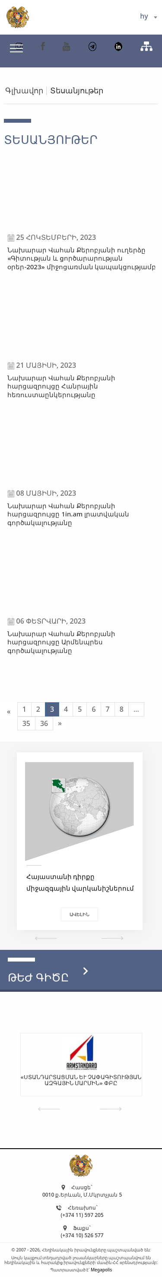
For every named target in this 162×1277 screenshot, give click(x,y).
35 (26, 723)
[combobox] (148, 17)
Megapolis (101, 1270)
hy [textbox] (144, 16)
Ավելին (79, 914)
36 (44, 723)
